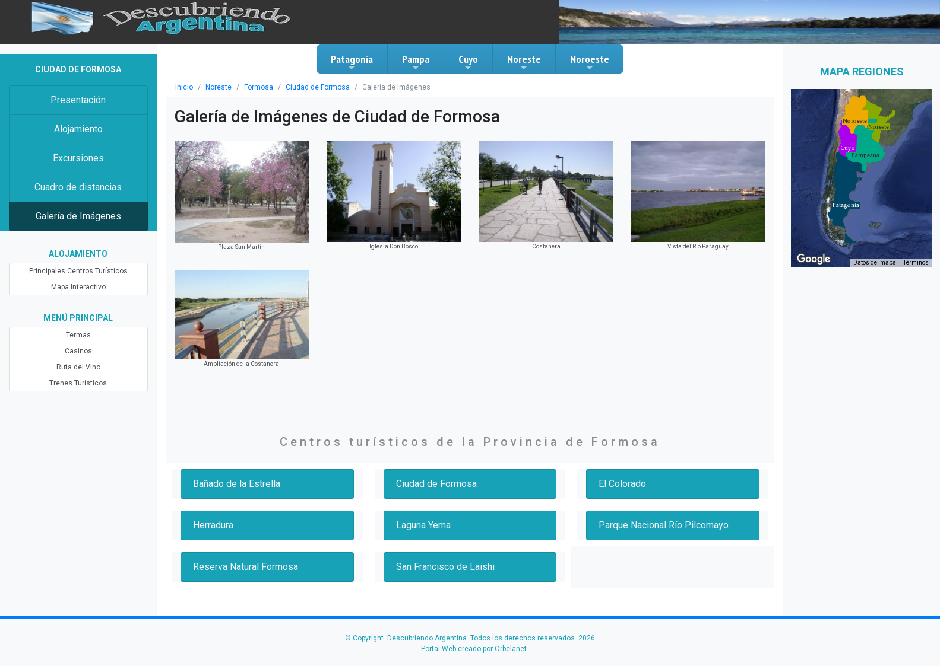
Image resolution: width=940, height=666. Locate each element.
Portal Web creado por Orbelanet (474, 649)
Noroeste (589, 62)
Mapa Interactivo (78, 287)
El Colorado (622, 483)
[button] (846, 205)
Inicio (184, 87)
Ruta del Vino (78, 367)
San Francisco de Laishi (445, 566)
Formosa (258, 87)
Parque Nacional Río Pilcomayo (664, 525)
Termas (78, 335)
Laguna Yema (423, 525)
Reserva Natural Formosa (245, 566)
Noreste (524, 62)
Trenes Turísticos (78, 383)
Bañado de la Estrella (236, 483)
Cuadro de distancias (78, 187)
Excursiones (78, 158)
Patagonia (352, 62)
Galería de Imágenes (78, 216)
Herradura (213, 525)
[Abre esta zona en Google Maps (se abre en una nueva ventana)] (813, 259)
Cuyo (468, 62)
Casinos (78, 351)
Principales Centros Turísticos (78, 271)
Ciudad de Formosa (318, 87)
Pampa (415, 62)
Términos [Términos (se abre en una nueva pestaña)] (916, 262)
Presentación (78, 100)
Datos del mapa (874, 262)
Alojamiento (78, 129)
